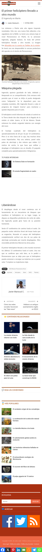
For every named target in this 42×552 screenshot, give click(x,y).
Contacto (36, 544)
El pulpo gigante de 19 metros (23, 476)
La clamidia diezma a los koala (23, 428)
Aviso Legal (6, 544)
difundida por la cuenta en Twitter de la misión (22, 45)
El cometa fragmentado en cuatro (24, 171)
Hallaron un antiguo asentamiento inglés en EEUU (30, 306)
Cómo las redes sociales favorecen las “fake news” (11, 306)
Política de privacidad (27, 544)
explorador (9, 272)
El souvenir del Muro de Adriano (24, 467)
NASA (30, 272)
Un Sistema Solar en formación (23, 162)
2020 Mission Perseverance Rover (17, 268)
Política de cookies (15, 544)
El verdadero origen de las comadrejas (26, 409)
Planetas (36, 272)
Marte (24, 272)
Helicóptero (17, 272)
